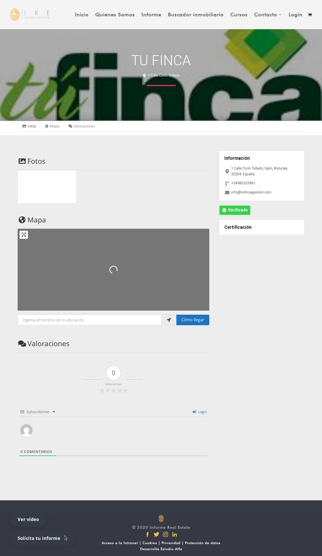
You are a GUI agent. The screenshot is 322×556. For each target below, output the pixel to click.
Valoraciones (43, 343)
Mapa (32, 219)
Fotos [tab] (29, 126)
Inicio (82, 15)
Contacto (265, 15)
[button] (234, 210)
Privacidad (171, 543)
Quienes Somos (115, 15)
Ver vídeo (28, 519)
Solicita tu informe (44, 538)
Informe (151, 15)
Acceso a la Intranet (120, 543)
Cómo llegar (192, 319)
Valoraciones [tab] (81, 126)
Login (295, 15)
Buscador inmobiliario (196, 15)
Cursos (239, 15)
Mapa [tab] (52, 126)
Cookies (149, 543)
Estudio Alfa (171, 549)
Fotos (31, 161)
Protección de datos (202, 543)
